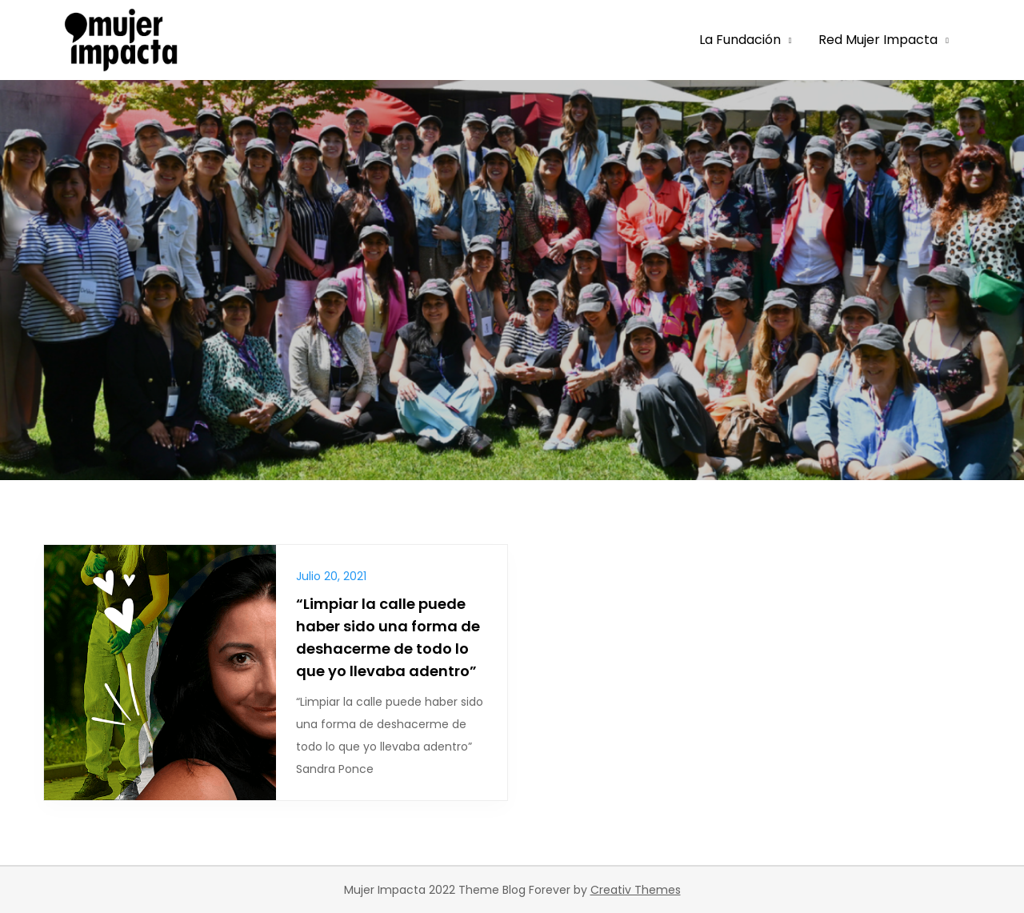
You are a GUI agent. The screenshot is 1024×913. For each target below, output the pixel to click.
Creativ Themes (635, 890)
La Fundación (740, 39)
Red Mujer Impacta (878, 39)
